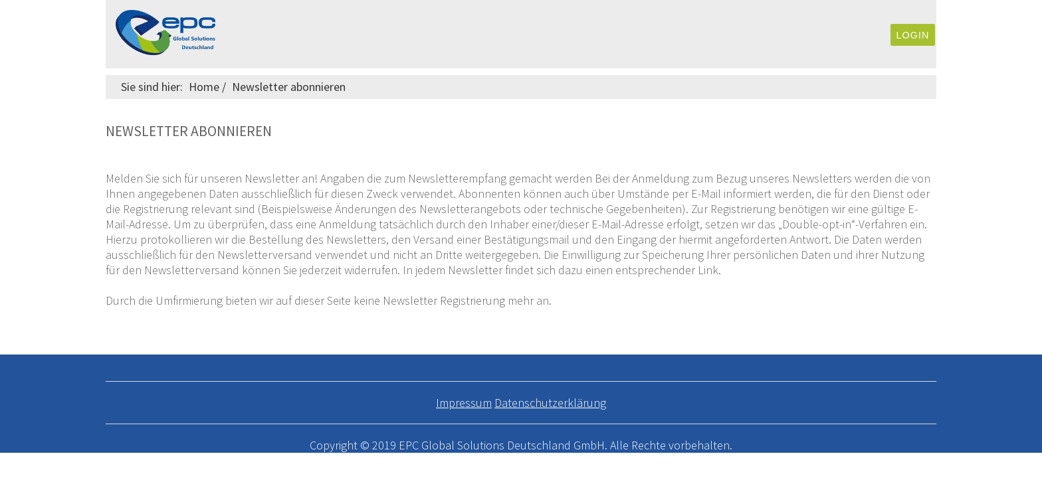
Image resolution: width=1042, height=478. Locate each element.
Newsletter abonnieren (289, 86)
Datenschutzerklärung (550, 402)
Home (204, 86)
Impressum (464, 402)
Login (913, 35)
